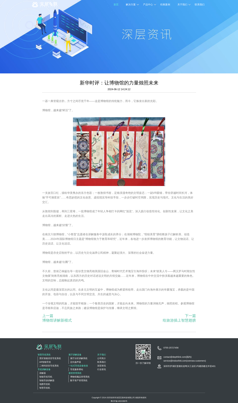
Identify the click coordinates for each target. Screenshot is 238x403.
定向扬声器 (75, 362)
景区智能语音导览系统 (50, 358)
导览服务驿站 (76, 369)
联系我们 (200, 4)
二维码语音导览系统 (49, 365)
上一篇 (47, 316)
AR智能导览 (45, 362)
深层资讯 (101, 365)
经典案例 (165, 4)
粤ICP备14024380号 (119, 401)
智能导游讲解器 (46, 380)
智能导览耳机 (45, 377)
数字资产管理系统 (78, 380)
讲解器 (42, 373)
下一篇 (190, 316)
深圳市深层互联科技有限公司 (123, 398)
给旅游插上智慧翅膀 (179, 320)
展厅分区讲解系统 (78, 358)
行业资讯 (101, 369)
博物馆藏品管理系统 (80, 377)
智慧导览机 (44, 388)
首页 (116, 4)
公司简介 (101, 358)
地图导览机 (44, 384)
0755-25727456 (171, 347)
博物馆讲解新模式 (57, 320)
